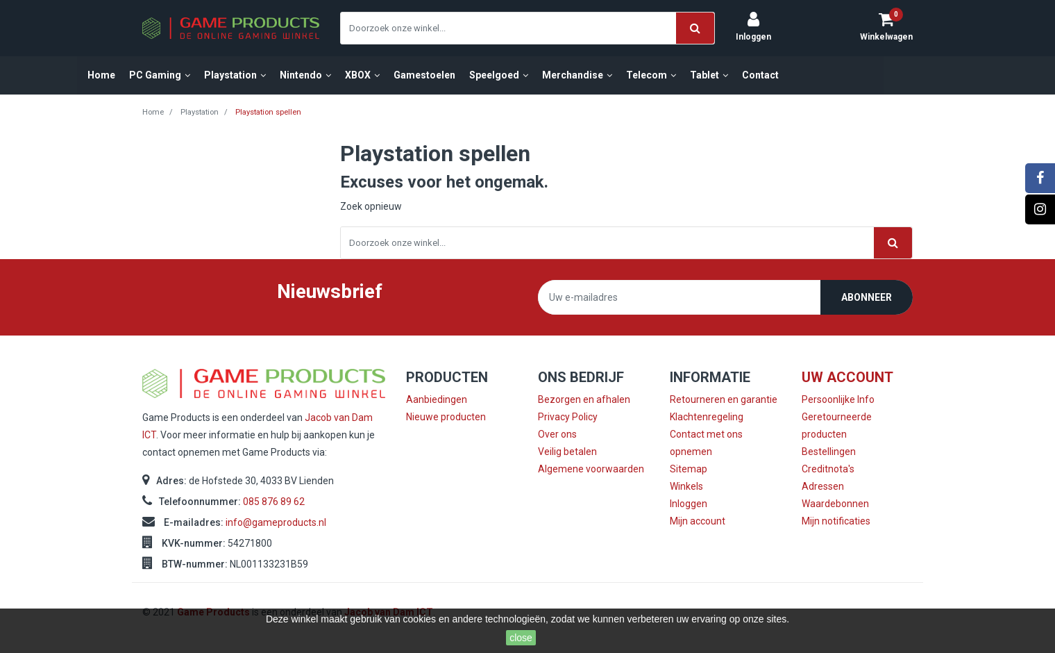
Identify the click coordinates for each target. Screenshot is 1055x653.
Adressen (823, 486)
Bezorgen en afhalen (584, 399)
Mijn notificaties (836, 521)
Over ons (557, 434)
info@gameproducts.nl (276, 522)
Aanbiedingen (436, 399)
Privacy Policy (568, 416)
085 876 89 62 (274, 501)
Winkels (686, 486)
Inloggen (688, 503)
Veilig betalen (567, 451)
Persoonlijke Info (838, 399)
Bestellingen (829, 451)
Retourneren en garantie (723, 399)
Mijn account (697, 521)
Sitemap (688, 468)
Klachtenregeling (706, 416)
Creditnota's (828, 468)
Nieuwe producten (446, 416)
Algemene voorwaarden (591, 468)
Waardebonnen (835, 503)
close (520, 637)
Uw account (847, 377)
